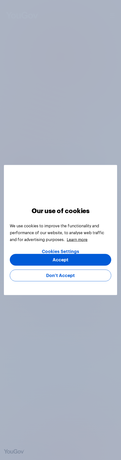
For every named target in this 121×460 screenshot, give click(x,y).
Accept (60, 260)
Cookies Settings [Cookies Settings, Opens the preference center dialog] (60, 251)
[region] (60, 230)
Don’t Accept (60, 275)
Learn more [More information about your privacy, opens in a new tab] (77, 240)
